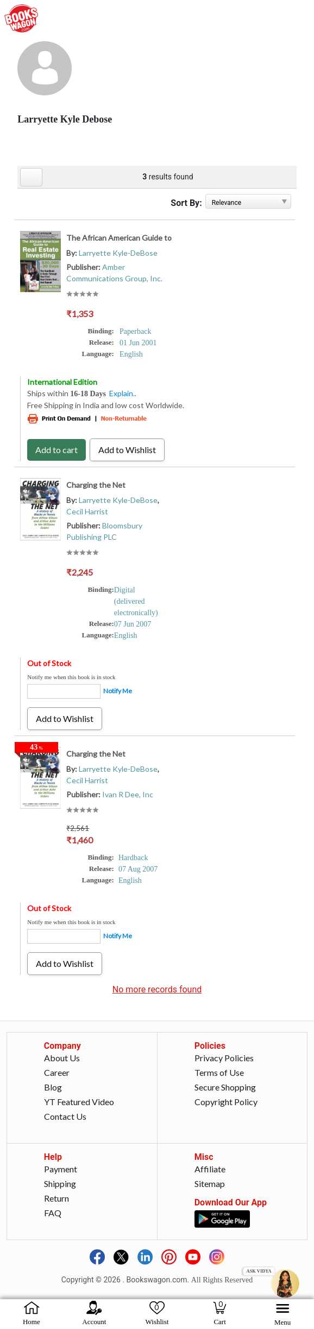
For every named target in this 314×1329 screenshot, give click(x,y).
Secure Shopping (225, 1087)
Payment (60, 1169)
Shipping (60, 1183)
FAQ (52, 1213)
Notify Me (117, 691)
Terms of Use (219, 1072)
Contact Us (65, 1116)
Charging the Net (95, 484)
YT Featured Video (79, 1101)
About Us (62, 1058)
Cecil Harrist (87, 511)
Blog (53, 1087)
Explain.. (122, 393)
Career (57, 1072)
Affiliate (209, 1169)
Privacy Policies (224, 1058)
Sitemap (209, 1183)
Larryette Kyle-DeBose (118, 252)
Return (56, 1198)
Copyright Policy (226, 1101)
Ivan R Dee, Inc (127, 794)
